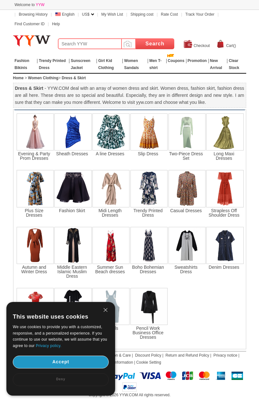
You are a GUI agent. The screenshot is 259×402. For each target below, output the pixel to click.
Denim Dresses (224, 267)
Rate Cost (169, 14)
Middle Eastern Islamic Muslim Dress (72, 272)
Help (56, 24)
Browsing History (33, 14)
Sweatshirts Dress (185, 269)
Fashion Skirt (72, 210)
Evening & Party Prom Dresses (34, 156)
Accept (60, 361)
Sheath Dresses (72, 153)
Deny (60, 379)
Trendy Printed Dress (147, 213)
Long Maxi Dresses (224, 156)
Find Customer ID (30, 24)
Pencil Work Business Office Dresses (147, 333)
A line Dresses (110, 153)
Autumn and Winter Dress (34, 269)
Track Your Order (200, 14)
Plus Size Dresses (34, 213)
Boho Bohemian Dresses (148, 269)
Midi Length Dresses (110, 213)
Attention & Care (117, 355)
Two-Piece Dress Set (186, 156)
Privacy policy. (48, 346)
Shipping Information (115, 362)
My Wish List (112, 14)
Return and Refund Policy (187, 355)
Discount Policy (148, 355)
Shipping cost (141, 14)
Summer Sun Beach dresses (110, 269)
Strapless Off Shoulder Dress (223, 213)
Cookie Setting (148, 362)
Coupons (176, 60)
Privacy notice (225, 355)
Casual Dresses (186, 210)
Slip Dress (148, 153)
